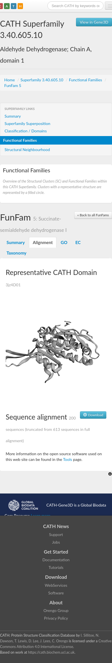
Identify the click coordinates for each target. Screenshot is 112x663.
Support (56, 534)
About (56, 602)
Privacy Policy (56, 618)
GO (64, 242)
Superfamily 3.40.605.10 (42, 79)
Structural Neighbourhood (27, 149)
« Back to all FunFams (93, 215)
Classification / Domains (26, 130)
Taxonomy (16, 252)
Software (56, 592)
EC (78, 242)
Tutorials (55, 567)
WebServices (56, 585)
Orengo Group (55, 610)
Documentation (56, 559)
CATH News (56, 526)
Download (93, 415)
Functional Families (86, 79)
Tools (67, 459)
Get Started (56, 552)
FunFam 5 (12, 85)
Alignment (43, 242)
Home (10, 79)
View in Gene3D (94, 22)
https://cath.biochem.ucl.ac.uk (51, 652)
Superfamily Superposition (27, 123)
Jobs (56, 542)
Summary (13, 116)
